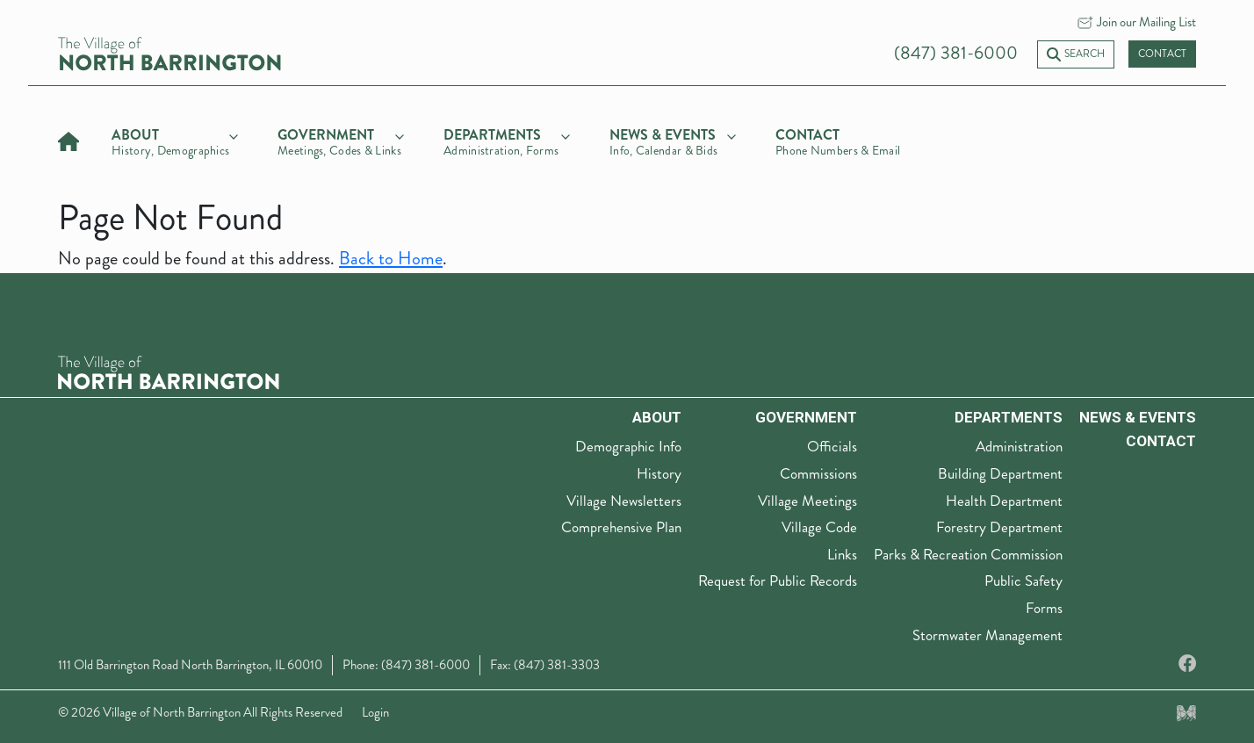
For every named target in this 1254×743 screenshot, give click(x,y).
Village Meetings (807, 500)
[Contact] (838, 139)
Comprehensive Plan (621, 526)
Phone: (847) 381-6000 (406, 664)
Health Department (1004, 500)
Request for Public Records (777, 580)
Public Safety (1023, 580)
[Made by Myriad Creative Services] (1186, 712)
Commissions (818, 473)
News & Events (1137, 417)
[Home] (68, 139)
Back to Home (391, 258)
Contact (1162, 54)
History (659, 473)
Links (842, 554)
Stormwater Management (987, 635)
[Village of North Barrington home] (169, 52)
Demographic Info (628, 446)
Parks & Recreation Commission (968, 554)
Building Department (1000, 473)
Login (375, 712)
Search (1076, 54)
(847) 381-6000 (956, 53)
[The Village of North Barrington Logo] (168, 370)
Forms (1044, 607)
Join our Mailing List (1146, 22)
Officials (832, 446)
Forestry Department (999, 526)
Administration (1019, 446)
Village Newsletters (623, 500)
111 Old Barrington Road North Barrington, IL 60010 (190, 664)
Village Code (819, 526)
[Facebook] (1187, 664)
